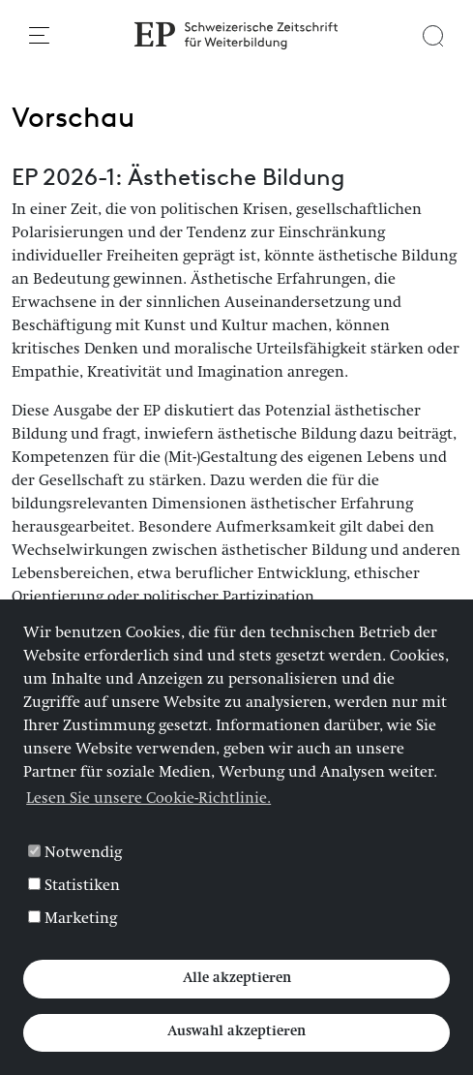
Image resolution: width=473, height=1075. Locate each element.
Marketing (72, 919)
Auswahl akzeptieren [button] (236, 1032)
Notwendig (75, 853)
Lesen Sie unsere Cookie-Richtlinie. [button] (148, 800)
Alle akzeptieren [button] (237, 979)
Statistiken (74, 886)
